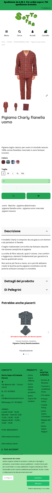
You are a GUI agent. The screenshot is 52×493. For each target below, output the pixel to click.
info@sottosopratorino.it (13, 398)
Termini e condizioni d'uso (45, 389)
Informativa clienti (10, 443)
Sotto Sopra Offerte (31, 378)
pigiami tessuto (9, 211)
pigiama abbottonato (26, 205)
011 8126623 (9, 391)
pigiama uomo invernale (33, 208)
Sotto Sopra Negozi (44, 429)
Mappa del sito (45, 421)
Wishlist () (45, 8)
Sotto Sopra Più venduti (32, 398)
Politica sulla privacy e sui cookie (38, 488)
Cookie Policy (44, 406)
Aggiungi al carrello (26, 188)
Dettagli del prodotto (26, 281)
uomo (4, 205)
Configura (8, 478)
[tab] (26, 231)
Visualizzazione (26, 350)
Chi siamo (45, 395)
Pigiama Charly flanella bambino (26, 343)
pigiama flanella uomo (11, 208)
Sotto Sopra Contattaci (45, 414)
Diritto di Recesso (45, 381)
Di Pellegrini (26, 290)
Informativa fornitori (11, 436)
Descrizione (26, 231)
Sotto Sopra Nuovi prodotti (31, 388)
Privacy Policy (44, 400)
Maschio (11, 205)
